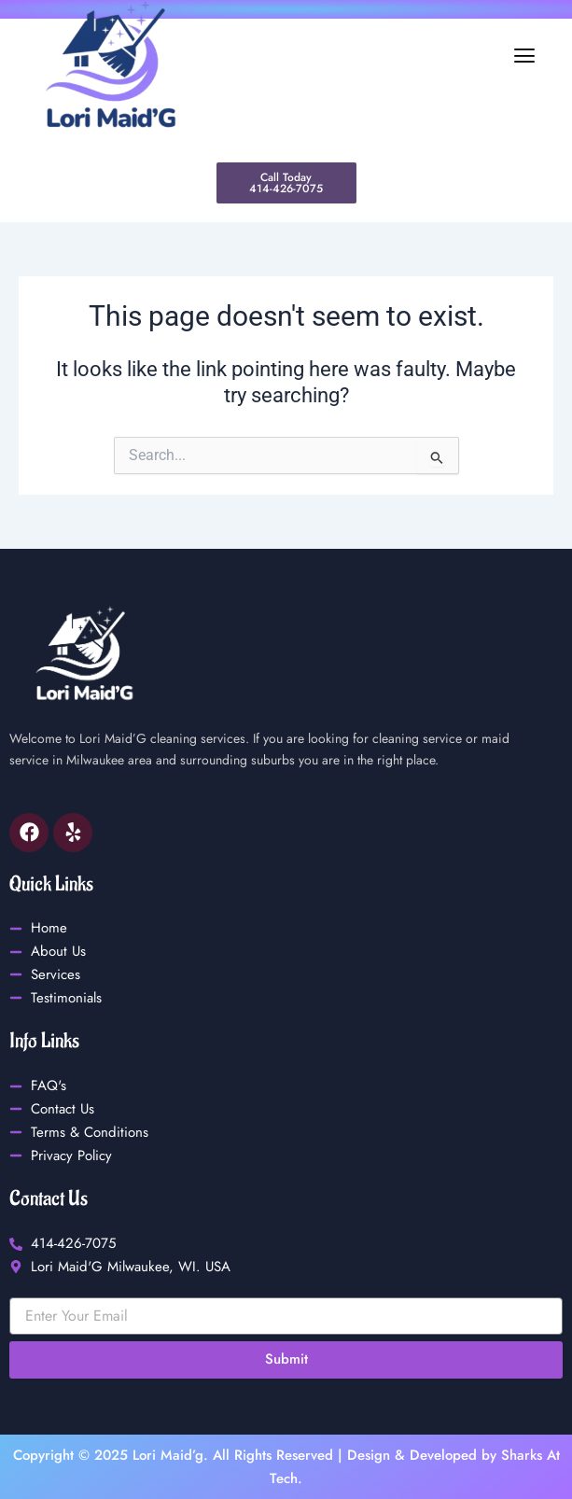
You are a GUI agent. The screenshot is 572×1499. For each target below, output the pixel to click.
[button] (382, 56)
